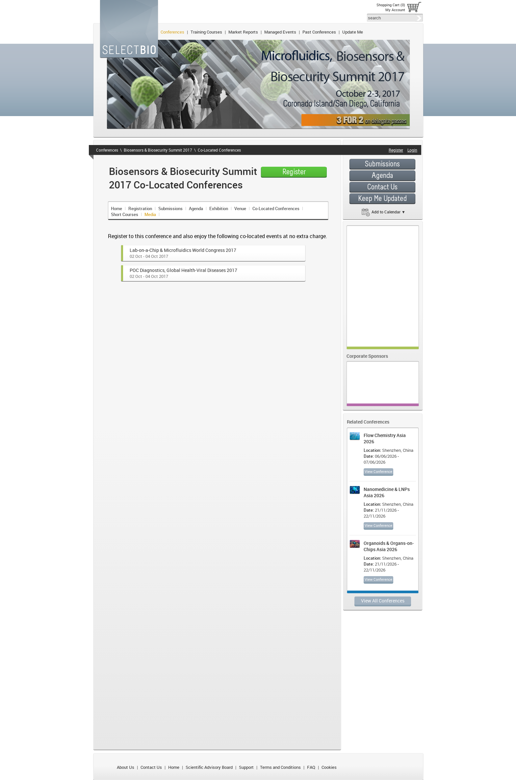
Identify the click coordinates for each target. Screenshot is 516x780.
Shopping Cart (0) (390, 4)
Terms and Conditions (280, 767)
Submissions (170, 208)
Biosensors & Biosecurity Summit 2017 (158, 150)
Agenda (196, 208)
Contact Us (151, 767)
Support (246, 767)
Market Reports (243, 32)
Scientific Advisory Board (209, 767)
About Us (125, 767)
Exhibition (218, 208)
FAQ (311, 767)
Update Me (352, 32)
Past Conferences (319, 32)
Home (116, 208)
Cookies (329, 767)
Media (150, 214)
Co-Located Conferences (219, 150)
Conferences (172, 32)
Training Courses (206, 32)
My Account (395, 9)
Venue (240, 208)
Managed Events (280, 32)
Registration (140, 208)
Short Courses (124, 214)
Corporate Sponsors (367, 356)
